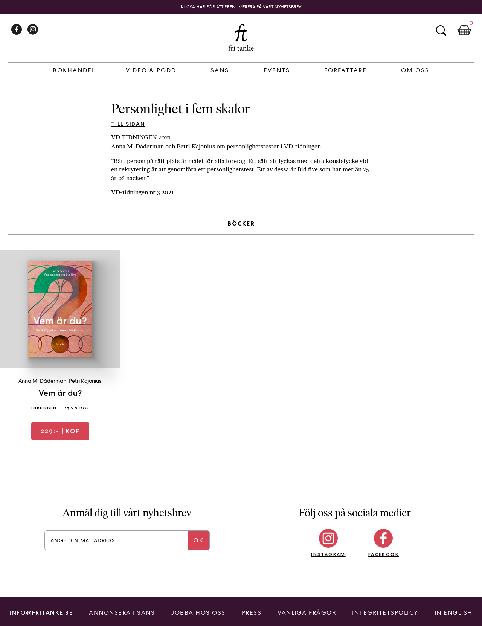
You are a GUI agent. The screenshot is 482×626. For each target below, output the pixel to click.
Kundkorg (464, 30)
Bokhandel (74, 70)
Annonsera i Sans (122, 613)
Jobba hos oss (198, 613)
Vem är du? (60, 393)
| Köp (60, 431)
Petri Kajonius (85, 380)
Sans (219, 70)
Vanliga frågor (307, 613)
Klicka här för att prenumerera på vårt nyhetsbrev (241, 7)
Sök (441, 30)
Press (252, 613)
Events (277, 70)
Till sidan (128, 124)
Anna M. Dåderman (42, 380)
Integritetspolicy (385, 613)
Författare (345, 70)
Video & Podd (151, 70)
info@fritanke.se (41, 612)
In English (454, 613)
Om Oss (415, 70)
